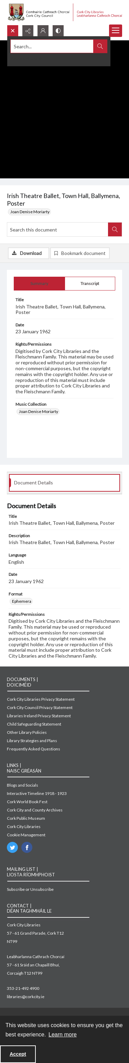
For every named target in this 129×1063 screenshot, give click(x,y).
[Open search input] (12, 30)
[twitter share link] (12, 847)
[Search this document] (57, 229)
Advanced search (27, 58)
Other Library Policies (27, 732)
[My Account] (43, 30)
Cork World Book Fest (27, 801)
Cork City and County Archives (35, 810)
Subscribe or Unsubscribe (30, 889)
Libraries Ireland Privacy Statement (39, 715)
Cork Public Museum (26, 818)
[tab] (39, 283)
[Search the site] (52, 46)
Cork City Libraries (24, 826)
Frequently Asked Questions (33, 748)
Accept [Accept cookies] (18, 1054)
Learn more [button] (63, 1034)
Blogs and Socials (22, 785)
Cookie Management (26, 834)
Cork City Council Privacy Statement (40, 707)
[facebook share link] (26, 847)
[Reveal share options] (27, 30)
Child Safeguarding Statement (34, 724)
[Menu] (115, 30)
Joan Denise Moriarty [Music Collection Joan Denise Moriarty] (38, 411)
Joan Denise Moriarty (30, 211)
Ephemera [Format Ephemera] (21, 601)
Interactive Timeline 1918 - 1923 (37, 793)
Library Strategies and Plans (32, 740)
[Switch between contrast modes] (58, 30)
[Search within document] (115, 229)
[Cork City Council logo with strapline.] (64, 12)
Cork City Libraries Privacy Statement (41, 699)
